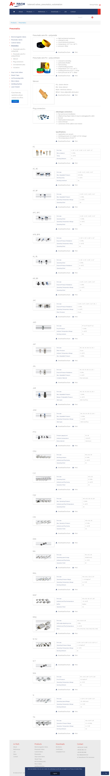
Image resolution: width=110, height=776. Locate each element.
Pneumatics (15, 45)
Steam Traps (15, 75)
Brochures (59, 747)
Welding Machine (16, 84)
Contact (73, 11)
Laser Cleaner (15, 87)
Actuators (16, 67)
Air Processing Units (17, 78)
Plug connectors (18, 62)
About (21, 11)
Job (65, 11)
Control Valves (16, 42)
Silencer (15, 59)
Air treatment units (19, 64)
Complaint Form (60, 751)
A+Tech (12, 4)
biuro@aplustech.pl (82, 754)
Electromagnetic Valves (18, 37)
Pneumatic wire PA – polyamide (18, 50)
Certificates (59, 749)
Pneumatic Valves (16, 40)
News (14, 754)
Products (29, 11)
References (41, 11)
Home (14, 12)
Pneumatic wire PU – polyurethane (18, 55)
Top (106, 773)
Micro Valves (15, 81)
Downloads (54, 11)
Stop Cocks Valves (17, 72)
